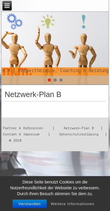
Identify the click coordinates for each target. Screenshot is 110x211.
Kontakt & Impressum (21, 134)
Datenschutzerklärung (79, 134)
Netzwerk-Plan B (79, 128)
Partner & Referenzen (23, 128)
